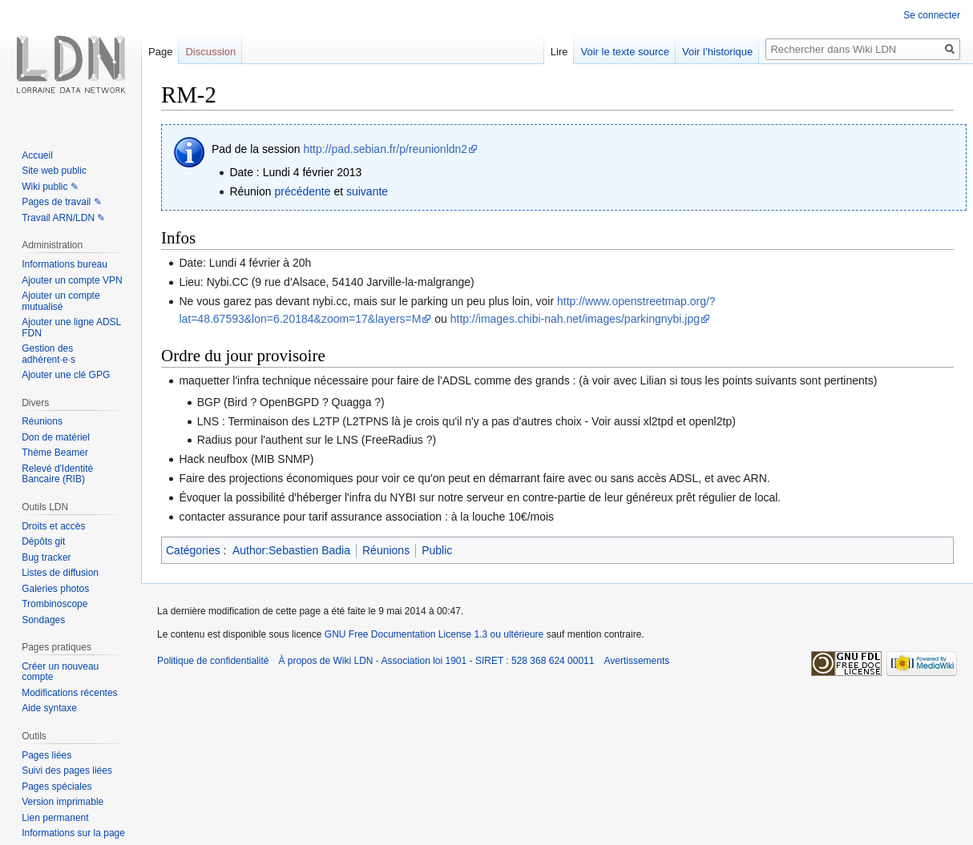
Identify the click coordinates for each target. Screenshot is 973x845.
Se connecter (931, 15)
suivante (367, 191)
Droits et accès (53, 526)
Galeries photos (55, 588)
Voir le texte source (624, 52)
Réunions (386, 550)
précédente (302, 191)
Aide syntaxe (49, 708)
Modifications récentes (69, 692)
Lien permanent (55, 817)
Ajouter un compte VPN (72, 280)
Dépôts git (43, 541)
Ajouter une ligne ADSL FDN (71, 327)
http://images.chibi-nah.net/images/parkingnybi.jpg (575, 318)
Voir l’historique (717, 52)
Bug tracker (46, 557)
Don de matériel (56, 437)
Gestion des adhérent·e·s (48, 354)
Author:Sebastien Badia (291, 550)
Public (437, 550)
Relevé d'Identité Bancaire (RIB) (57, 474)
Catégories (193, 550)
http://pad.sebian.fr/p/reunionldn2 (385, 149)
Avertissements (636, 660)
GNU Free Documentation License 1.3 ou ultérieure (434, 634)
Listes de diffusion (60, 572)
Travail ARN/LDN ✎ (63, 217)
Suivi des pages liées (67, 770)
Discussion (210, 52)
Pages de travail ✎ (61, 201)
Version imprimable (62, 801)
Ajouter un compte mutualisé (60, 301)
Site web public (54, 170)
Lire (559, 52)
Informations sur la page (73, 833)
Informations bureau (64, 264)
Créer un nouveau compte (60, 672)
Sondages (43, 620)
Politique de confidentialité (212, 660)
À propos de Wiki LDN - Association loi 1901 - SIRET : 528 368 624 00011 (436, 660)
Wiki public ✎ (50, 186)
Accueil (37, 155)
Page (160, 52)
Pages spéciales (56, 786)
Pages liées (46, 755)
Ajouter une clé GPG (66, 374)
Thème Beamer (55, 452)
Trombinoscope (54, 604)
